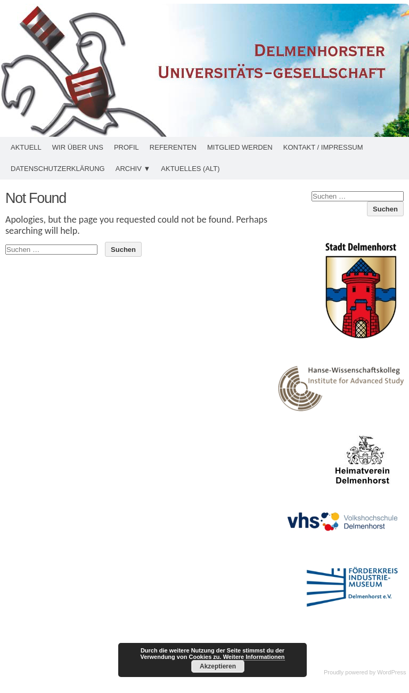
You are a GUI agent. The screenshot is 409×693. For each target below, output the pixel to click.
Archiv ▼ (133, 169)
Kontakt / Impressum (323, 147)
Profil (126, 147)
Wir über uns (77, 147)
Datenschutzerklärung (58, 169)
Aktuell (26, 147)
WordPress (391, 672)
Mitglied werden (240, 147)
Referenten (173, 147)
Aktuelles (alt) (190, 169)
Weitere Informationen (254, 657)
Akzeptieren (218, 666)
